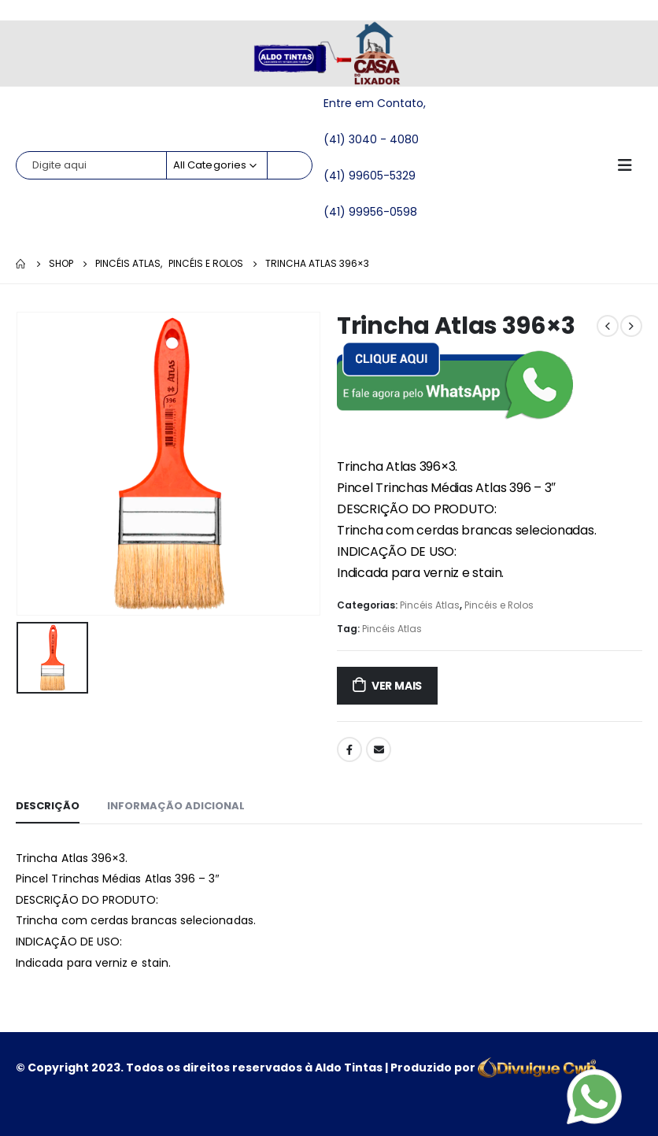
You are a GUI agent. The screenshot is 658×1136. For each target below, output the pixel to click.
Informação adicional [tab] (176, 805)
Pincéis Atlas (430, 605)
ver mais (397, 686)
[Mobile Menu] (629, 165)
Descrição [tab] (47, 805)
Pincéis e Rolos (499, 605)
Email (378, 749)
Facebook (349, 749)
